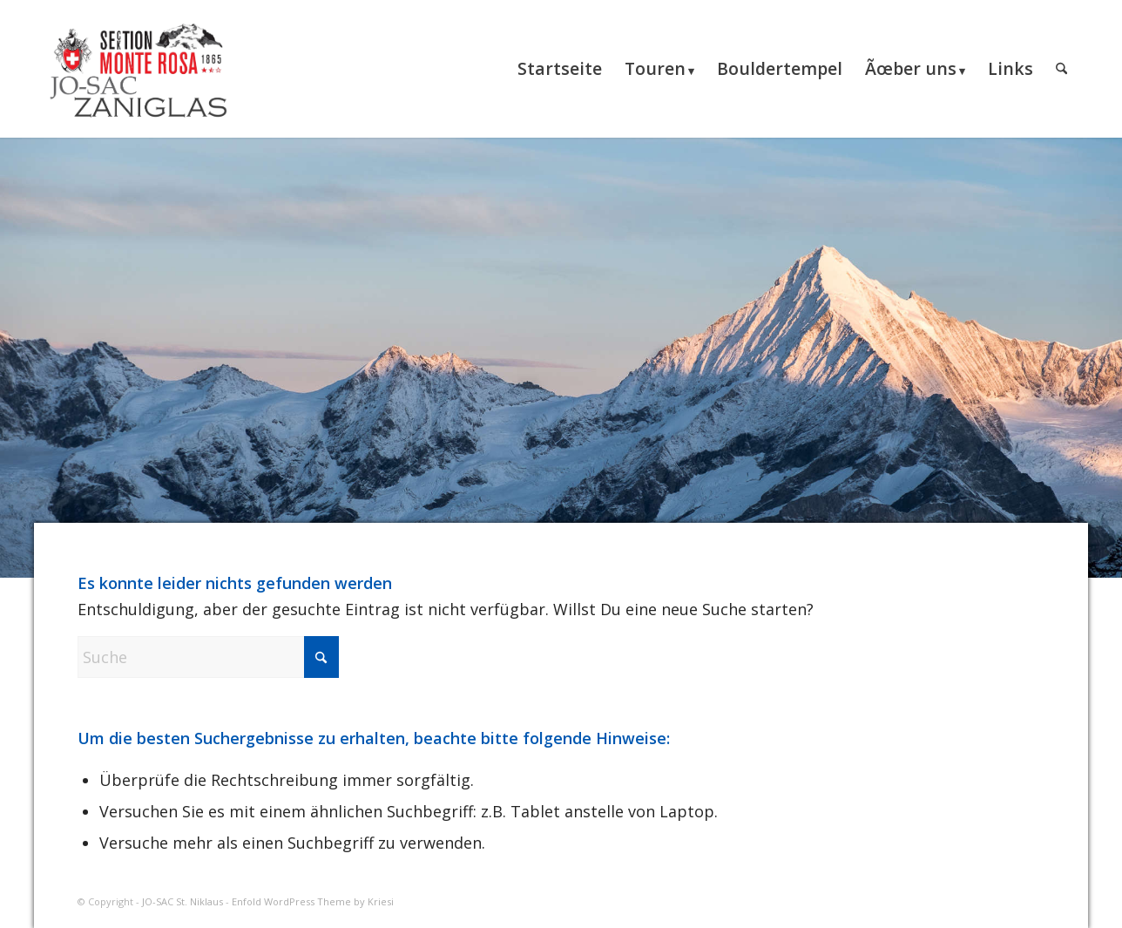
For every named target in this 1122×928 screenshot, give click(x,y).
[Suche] (1061, 68)
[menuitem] (559, 68)
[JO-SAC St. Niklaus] (138, 68)
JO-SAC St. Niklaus (182, 901)
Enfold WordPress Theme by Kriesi (313, 901)
